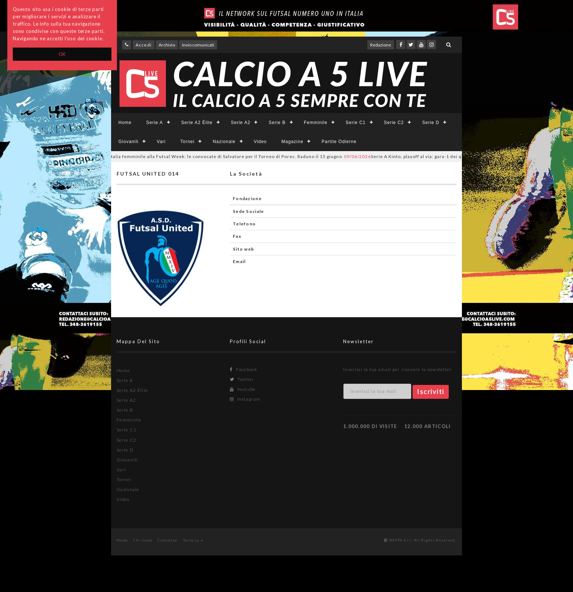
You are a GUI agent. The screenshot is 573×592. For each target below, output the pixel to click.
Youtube (243, 389)
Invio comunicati (198, 45)
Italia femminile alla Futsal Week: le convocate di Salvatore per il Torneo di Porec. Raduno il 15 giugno (217, 156)
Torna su (193, 540)
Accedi (144, 45)
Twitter (242, 379)
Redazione (380, 45)
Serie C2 (394, 122)
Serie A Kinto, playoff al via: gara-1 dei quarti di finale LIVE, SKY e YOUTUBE (448, 156)
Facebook (243, 369)
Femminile (315, 122)
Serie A (154, 122)
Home (125, 122)
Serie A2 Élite (197, 122)
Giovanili (128, 141)
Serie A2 (240, 122)
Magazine (292, 141)
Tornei (187, 141)
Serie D (430, 122)
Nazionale (224, 141)
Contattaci (168, 540)
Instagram (245, 399)
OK (62, 54)
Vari (161, 141)
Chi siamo (143, 540)
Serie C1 (356, 122)
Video (260, 141)
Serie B (277, 122)
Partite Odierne (339, 141)
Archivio (167, 45)
